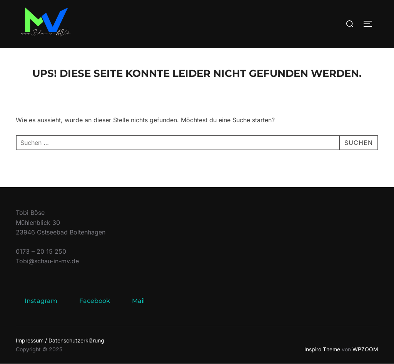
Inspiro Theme (322, 349)
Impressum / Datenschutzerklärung (60, 340)
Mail (138, 300)
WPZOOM (365, 349)
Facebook (94, 300)
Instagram (41, 300)
